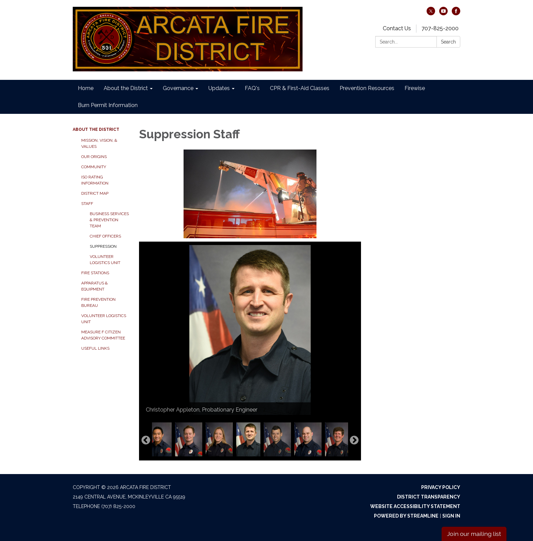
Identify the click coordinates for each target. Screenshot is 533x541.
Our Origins (94, 156)
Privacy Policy (440, 487)
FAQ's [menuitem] (252, 88)
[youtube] (443, 13)
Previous (146, 440)
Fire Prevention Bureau (98, 302)
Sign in (451, 516)
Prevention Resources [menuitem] (367, 88)
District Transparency (428, 497)
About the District (96, 129)
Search (448, 42)
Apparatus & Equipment (94, 286)
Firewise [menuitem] (415, 88)
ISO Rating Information (94, 180)
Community (93, 166)
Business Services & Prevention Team (109, 219)
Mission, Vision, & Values (99, 143)
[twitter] (431, 13)
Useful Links (95, 348)
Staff (87, 203)
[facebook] (456, 13)
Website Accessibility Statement (415, 506)
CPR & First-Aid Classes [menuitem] (299, 88)
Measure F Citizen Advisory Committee (103, 335)
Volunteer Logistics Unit (105, 259)
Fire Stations (95, 272)
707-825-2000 (440, 28)
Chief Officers (105, 236)
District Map (94, 193)
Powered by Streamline (406, 516)
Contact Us (397, 28)
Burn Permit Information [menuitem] (108, 105)
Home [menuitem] (85, 88)
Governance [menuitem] (178, 88)
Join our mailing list (474, 533)
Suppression (103, 246)
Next (354, 440)
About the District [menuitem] (126, 88)
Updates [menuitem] (219, 88)
